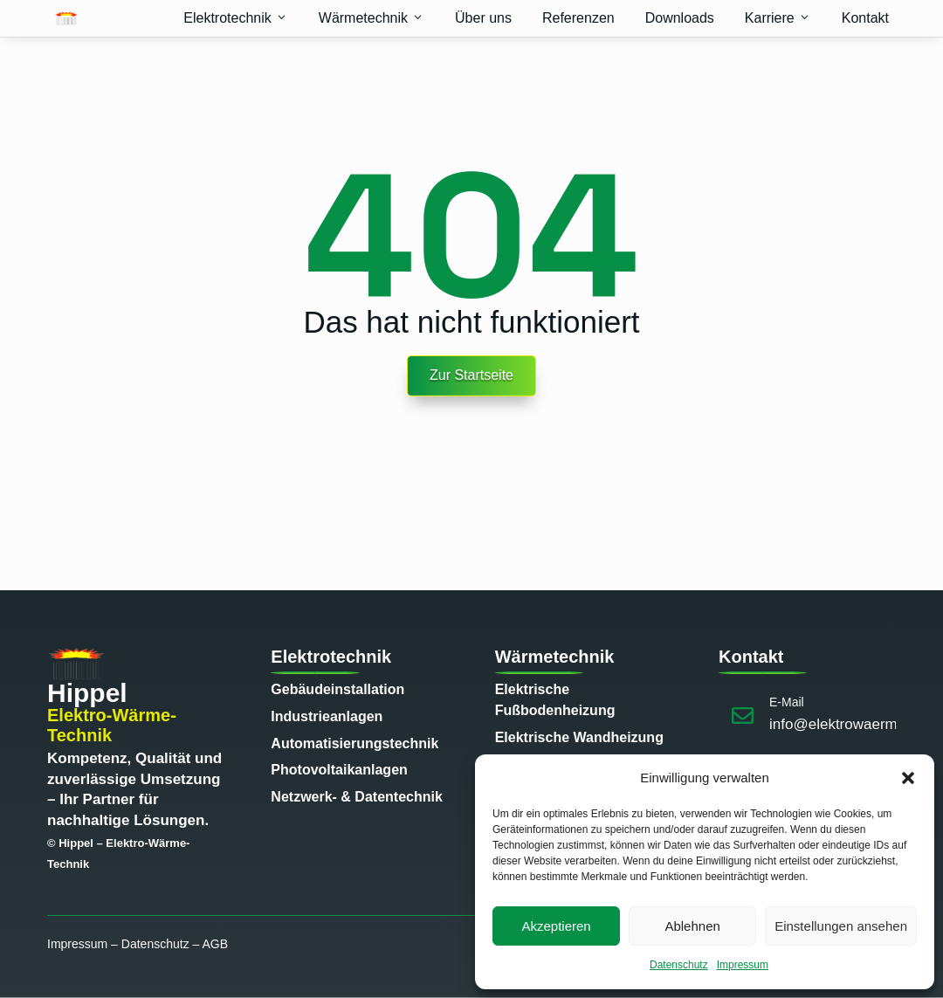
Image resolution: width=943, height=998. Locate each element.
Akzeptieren (555, 926)
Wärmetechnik (371, 18)
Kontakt (865, 17)
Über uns (483, 17)
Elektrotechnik (235, 18)
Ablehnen (691, 926)
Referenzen (578, 17)
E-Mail (786, 702)
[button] (908, 778)
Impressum (742, 965)
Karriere (778, 18)
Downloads (679, 17)
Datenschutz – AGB (174, 944)
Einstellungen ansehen (840, 926)
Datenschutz (679, 965)
